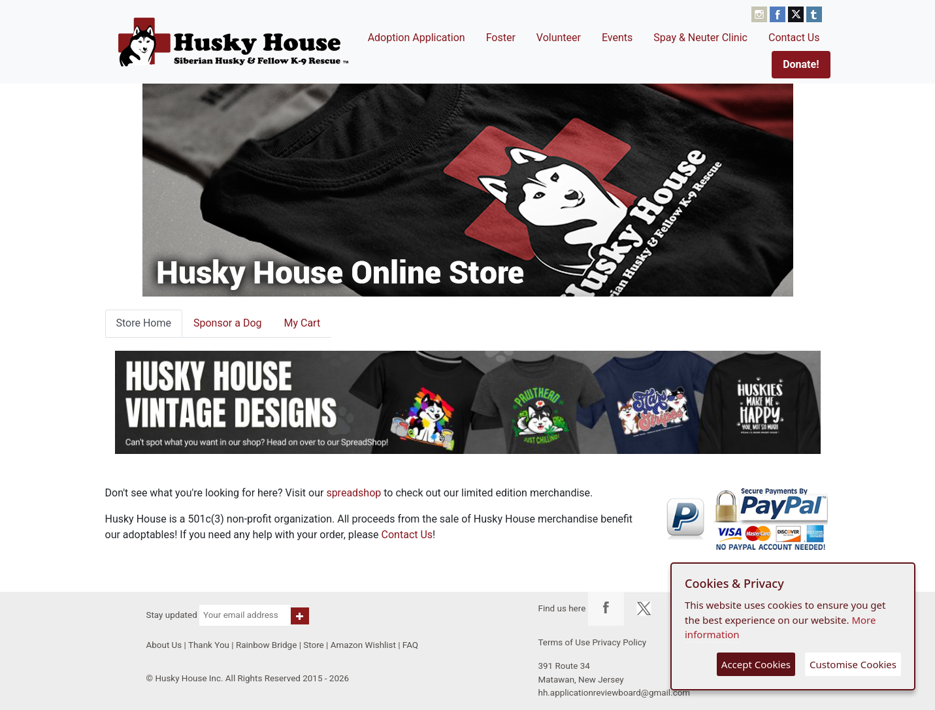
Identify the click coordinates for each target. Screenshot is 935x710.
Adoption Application (416, 37)
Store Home (143, 323)
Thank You (208, 645)
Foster (501, 37)
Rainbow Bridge (266, 645)
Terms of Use (564, 642)
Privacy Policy (619, 642)
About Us (164, 645)
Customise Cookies (853, 664)
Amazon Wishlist (363, 645)
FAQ (410, 645)
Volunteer (558, 37)
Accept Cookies (756, 664)
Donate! (801, 64)
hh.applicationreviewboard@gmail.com (614, 693)
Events (617, 37)
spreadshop (353, 493)
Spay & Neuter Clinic (700, 37)
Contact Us (794, 37)
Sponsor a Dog (227, 323)
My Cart (302, 323)
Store (313, 645)
